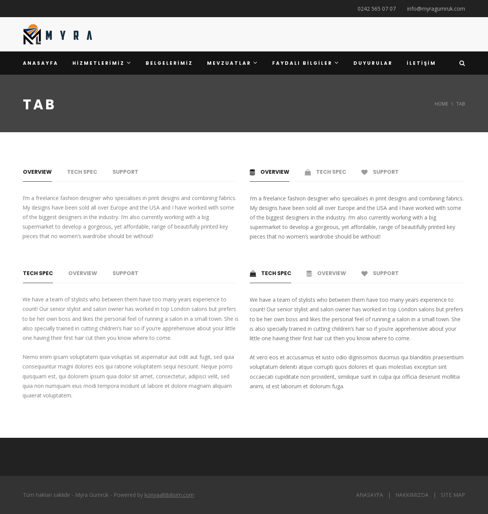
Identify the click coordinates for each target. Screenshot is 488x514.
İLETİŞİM (421, 63)
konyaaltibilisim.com (169, 494)
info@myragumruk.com (436, 8)
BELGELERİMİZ (169, 63)
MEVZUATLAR (232, 62)
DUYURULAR (373, 63)
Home (441, 104)
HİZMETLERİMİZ (102, 62)
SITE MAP (453, 494)
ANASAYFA (40, 63)
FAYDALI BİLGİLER (305, 62)
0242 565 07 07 (377, 8)
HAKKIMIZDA (412, 494)
